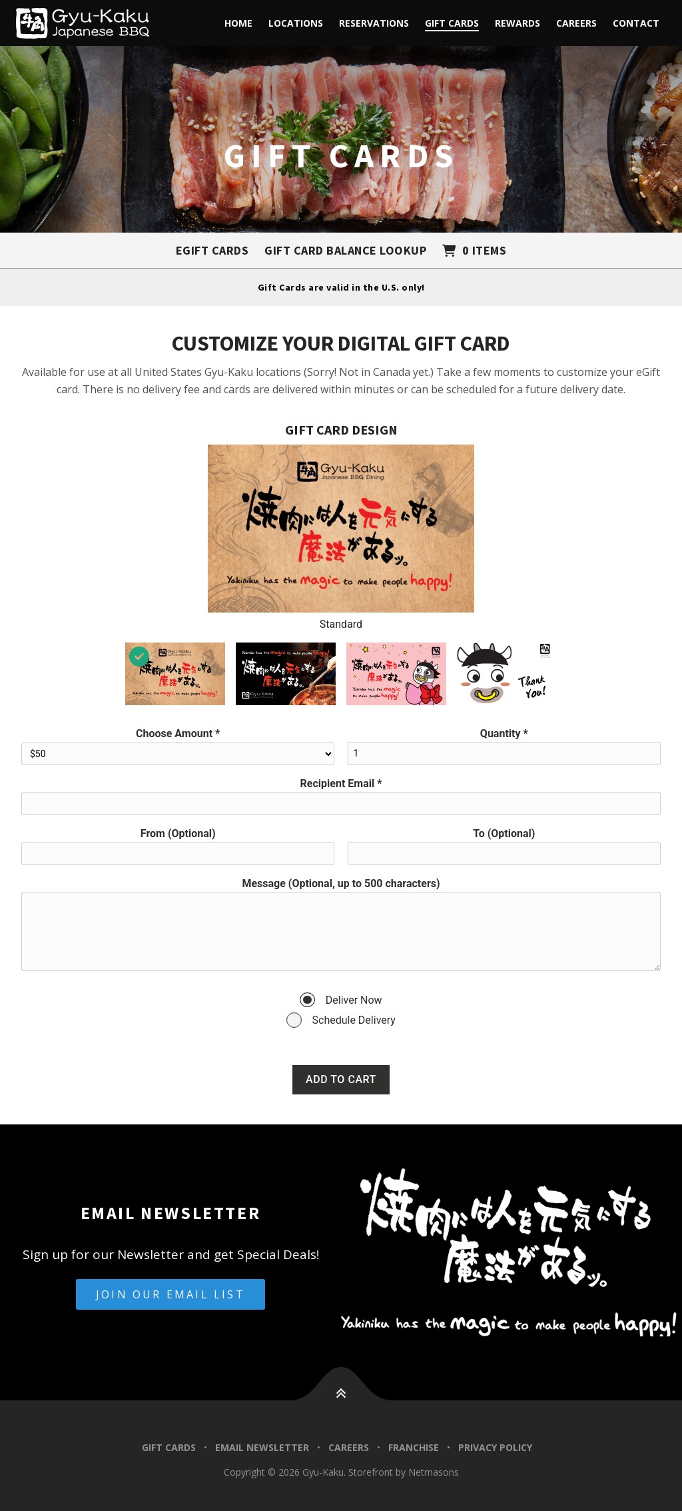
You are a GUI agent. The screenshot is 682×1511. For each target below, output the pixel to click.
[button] (341, 1408)
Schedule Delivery (354, 1020)
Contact (636, 23)
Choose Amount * (178, 733)
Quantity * (504, 733)
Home (238, 23)
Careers (576, 23)
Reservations (374, 23)
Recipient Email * (341, 783)
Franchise (413, 1447)
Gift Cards (452, 23)
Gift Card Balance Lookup (345, 250)
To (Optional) (504, 833)
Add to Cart (341, 1079)
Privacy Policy (495, 1447)
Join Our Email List (170, 1294)
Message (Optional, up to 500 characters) (341, 883)
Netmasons (433, 1472)
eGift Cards (212, 250)
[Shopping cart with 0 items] (474, 250)
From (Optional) (178, 833)
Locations (295, 23)
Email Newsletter (262, 1447)
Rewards (517, 23)
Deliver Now (354, 1000)
